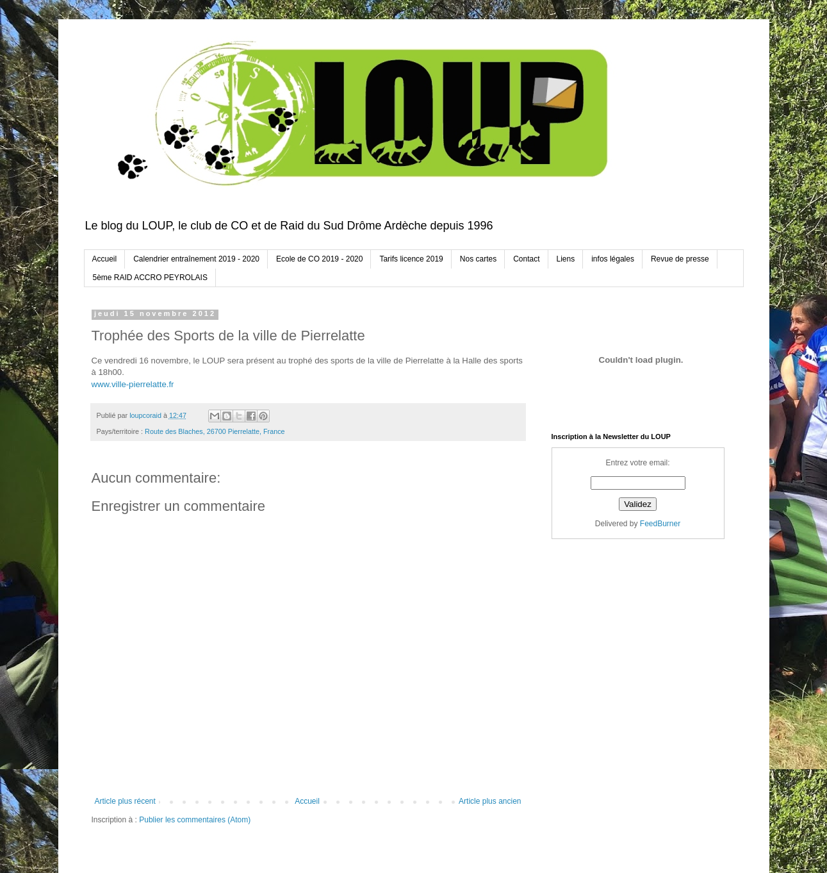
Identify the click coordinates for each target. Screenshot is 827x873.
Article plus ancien (490, 801)
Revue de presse (680, 258)
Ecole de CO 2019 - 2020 (319, 258)
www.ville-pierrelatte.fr (133, 384)
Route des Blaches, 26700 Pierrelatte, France (214, 431)
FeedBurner (660, 523)
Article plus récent (125, 801)
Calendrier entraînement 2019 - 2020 (196, 258)
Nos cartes (478, 258)
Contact (526, 258)
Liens (566, 258)
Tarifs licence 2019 (411, 258)
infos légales (612, 258)
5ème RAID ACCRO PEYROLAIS (150, 277)
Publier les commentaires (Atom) (194, 819)
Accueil (104, 258)
